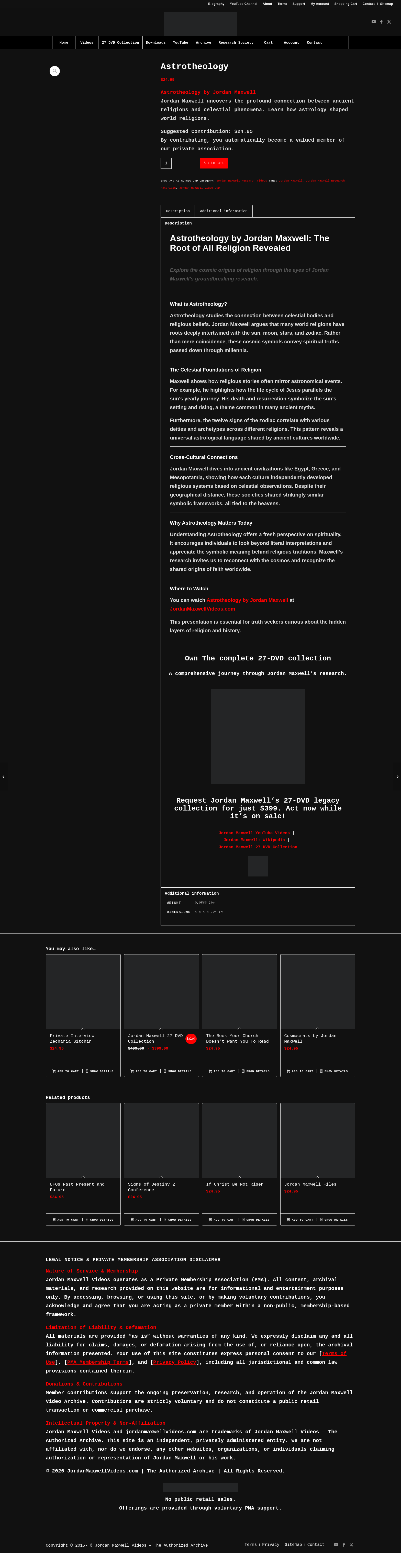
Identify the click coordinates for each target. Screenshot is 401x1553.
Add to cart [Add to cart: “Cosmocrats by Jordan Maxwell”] (300, 1072)
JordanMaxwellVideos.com (202, 609)
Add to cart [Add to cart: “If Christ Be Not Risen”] (222, 1220)
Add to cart (214, 163)
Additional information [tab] (224, 211)
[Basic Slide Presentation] (397, 776)
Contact (369, 4)
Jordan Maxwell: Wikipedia (254, 840)
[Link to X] (389, 22)
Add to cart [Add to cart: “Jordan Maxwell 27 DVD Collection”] (143, 1072)
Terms (282, 4)
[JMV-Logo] (200, 22)
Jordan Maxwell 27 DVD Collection (258, 847)
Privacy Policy (174, 1362)
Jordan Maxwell (290, 180)
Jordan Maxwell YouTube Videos (254, 833)
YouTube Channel (243, 4)
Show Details (99, 1072)
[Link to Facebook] (381, 22)
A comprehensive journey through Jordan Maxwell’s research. (258, 674)
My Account (319, 4)
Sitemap (386, 4)
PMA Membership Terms (98, 1362)
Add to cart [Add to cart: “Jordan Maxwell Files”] (300, 1220)
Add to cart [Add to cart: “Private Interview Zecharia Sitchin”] (65, 1072)
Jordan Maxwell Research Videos (241, 180)
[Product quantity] (166, 163)
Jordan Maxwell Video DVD (199, 187)
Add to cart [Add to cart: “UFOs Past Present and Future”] (65, 1220)
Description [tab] (178, 211)
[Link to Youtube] (374, 22)
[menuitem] (216, 4)
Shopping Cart (346, 4)
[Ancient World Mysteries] (4, 776)
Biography (216, 4)
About (267, 4)
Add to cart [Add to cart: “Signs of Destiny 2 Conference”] (143, 1220)
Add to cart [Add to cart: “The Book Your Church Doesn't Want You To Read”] (222, 1072)
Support (299, 4)
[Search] (337, 42)
